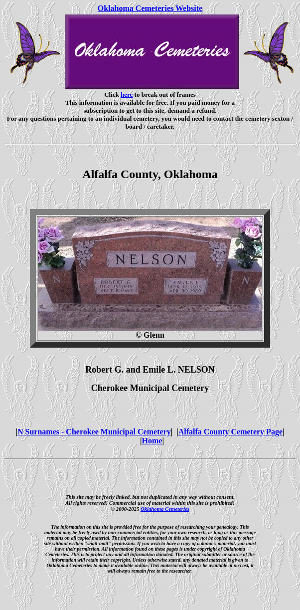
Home (152, 440)
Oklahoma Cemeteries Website (150, 8)
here (127, 94)
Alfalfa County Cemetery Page (230, 431)
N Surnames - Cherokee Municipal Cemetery (94, 431)
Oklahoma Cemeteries (165, 509)
